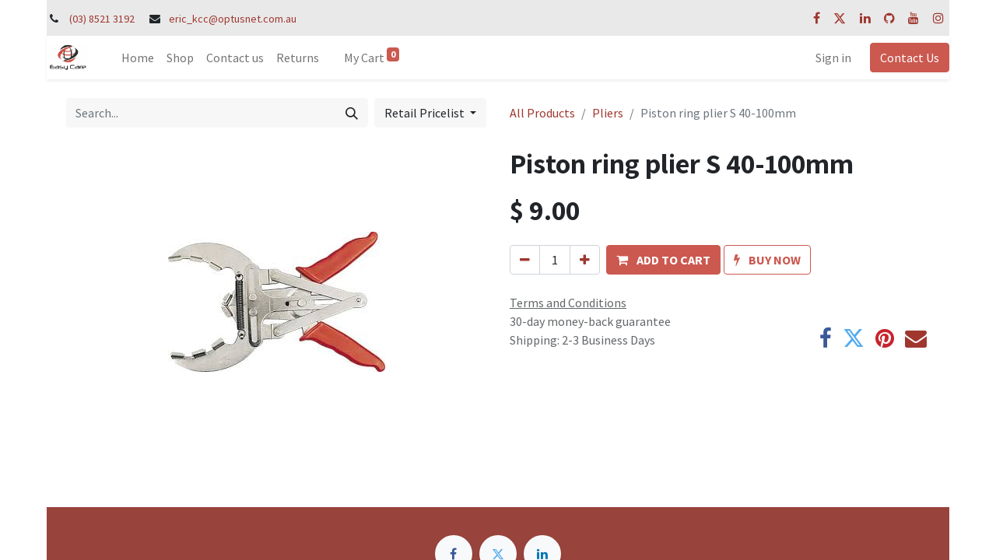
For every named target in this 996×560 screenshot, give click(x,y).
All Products (542, 113)
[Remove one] (525, 260)
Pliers (607, 113)
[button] (663, 260)
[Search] (351, 113)
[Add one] (585, 260)
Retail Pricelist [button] (425, 113)
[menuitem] (137, 57)
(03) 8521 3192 (102, 19)
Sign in (833, 57)
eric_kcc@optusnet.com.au (232, 19)
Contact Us (909, 57)
